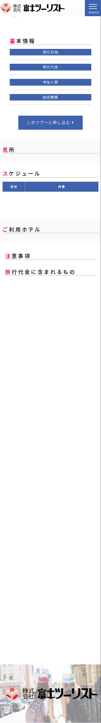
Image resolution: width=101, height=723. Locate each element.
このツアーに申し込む (48, 122)
